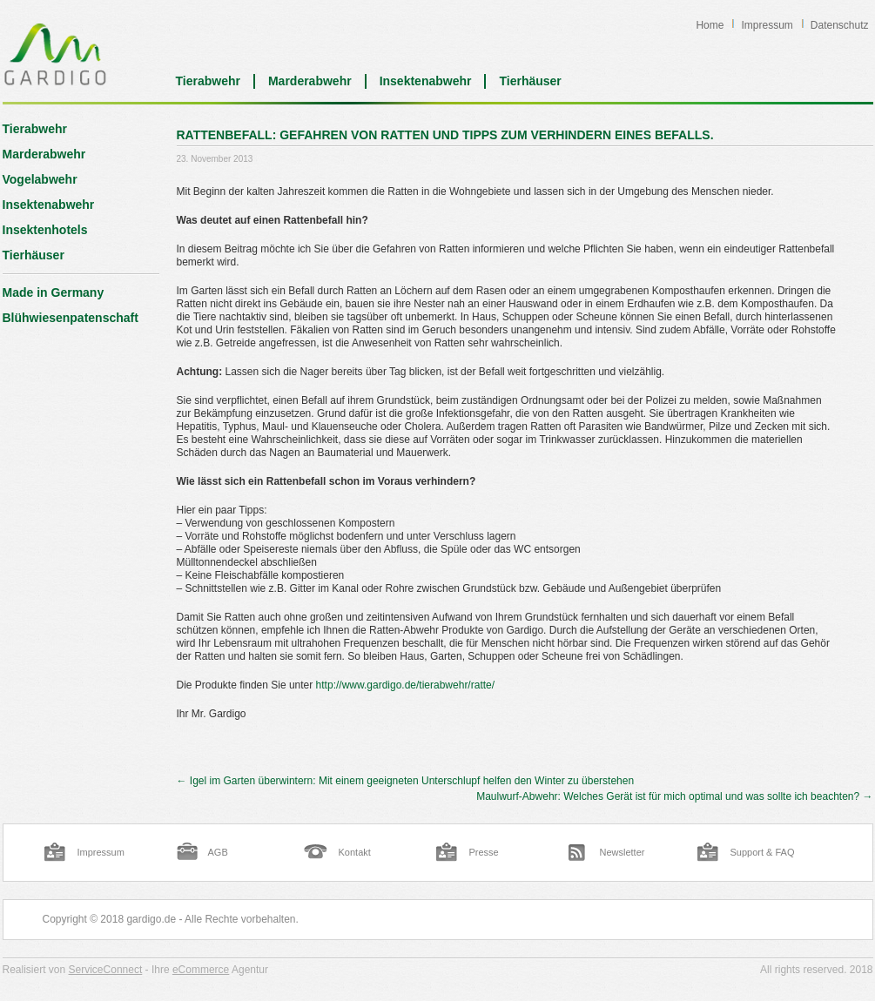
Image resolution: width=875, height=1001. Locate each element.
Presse (484, 852)
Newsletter (622, 852)
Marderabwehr (310, 81)
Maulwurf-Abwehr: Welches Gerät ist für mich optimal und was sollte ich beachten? (674, 796)
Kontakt (355, 852)
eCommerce (200, 970)
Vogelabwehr (40, 179)
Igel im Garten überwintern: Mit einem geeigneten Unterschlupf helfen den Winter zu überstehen (406, 781)
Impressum (766, 25)
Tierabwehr (208, 81)
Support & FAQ (762, 852)
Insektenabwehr (426, 81)
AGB (218, 852)
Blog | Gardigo (55, 54)
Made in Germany (53, 292)
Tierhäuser (530, 81)
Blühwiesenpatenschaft (70, 318)
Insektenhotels (45, 230)
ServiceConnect (106, 970)
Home (710, 25)
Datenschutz (840, 25)
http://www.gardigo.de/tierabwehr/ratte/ (405, 685)
